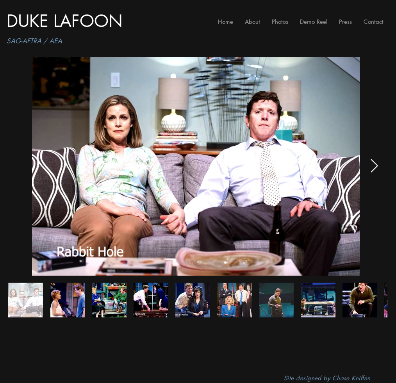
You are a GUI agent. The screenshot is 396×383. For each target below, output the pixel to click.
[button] (280, 22)
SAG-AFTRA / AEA (34, 41)
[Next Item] (374, 166)
